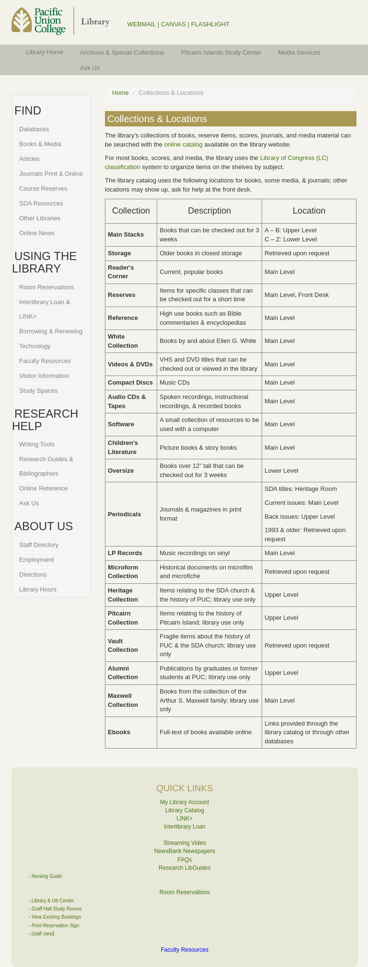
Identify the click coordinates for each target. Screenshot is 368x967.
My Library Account (184, 802)
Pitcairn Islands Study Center (221, 52)
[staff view (42, 933)
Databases (34, 129)
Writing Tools (37, 444)
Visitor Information (44, 375)
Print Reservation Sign (56, 925)
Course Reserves (43, 188)
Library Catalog (184, 810)
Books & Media (40, 144)
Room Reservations (46, 287)
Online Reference (43, 488)
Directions (33, 574)
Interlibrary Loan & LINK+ (44, 309)
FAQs (184, 859)
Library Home (44, 52)
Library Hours (38, 589)
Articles (29, 158)
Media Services (299, 52)
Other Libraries (39, 218)
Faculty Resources (45, 360)
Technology (35, 346)
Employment (36, 559)
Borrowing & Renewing (50, 331)
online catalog (183, 144)
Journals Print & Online (51, 173)
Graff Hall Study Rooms (57, 908)
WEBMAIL (141, 24)
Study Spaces (38, 390)
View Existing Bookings (56, 917)
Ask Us (90, 67)
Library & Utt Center (53, 900)
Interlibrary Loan (185, 826)
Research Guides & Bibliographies (46, 466)
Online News (37, 233)
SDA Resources (41, 203)
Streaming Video (184, 843)
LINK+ (185, 818)
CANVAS (173, 24)
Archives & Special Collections (122, 52)
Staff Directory (38, 544)
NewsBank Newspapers (184, 851)
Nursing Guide (47, 876)
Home (120, 92)
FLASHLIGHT (210, 24)
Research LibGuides (185, 868)
